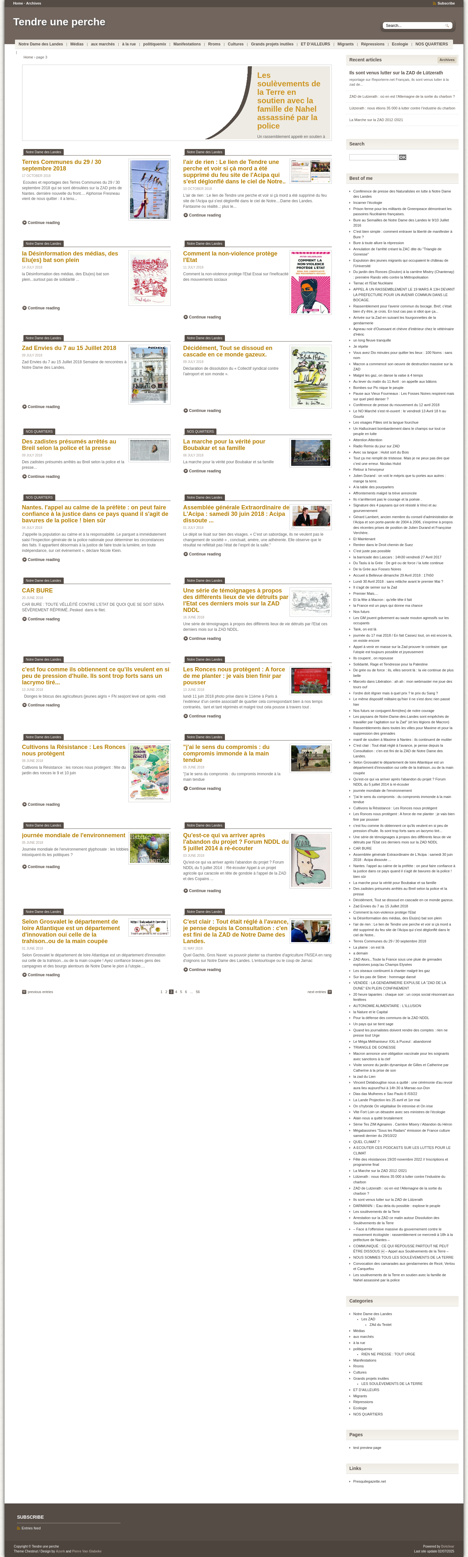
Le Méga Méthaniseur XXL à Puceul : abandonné (392, 1041)
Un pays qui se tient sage (373, 1024)
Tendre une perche (59, 22)
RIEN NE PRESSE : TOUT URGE (388, 1354)
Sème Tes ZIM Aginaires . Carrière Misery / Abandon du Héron (402, 1124)
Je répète (360, 346)
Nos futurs (361, 612)
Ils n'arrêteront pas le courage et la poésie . (387, 499)
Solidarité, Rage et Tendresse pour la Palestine (390, 664)
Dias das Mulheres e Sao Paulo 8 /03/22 (385, 1094)
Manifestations (187, 44)
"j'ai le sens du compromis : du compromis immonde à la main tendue (226, 753)
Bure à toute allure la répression (378, 243)
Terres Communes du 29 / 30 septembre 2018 (61, 165)
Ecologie (400, 44)
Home (18, 3)
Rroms (214, 44)
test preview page (367, 1448)
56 (198, 992)
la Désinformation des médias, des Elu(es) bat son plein (70, 256)
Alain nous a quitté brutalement (378, 1118)
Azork (60, 1551)
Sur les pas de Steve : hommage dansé (384, 977)
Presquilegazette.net (369, 1481)
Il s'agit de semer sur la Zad (375, 587)
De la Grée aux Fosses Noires (377, 569)
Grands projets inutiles (272, 44)
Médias (77, 44)
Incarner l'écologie (367, 203)
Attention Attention (367, 440)
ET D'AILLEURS (315, 44)
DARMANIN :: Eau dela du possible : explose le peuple (396, 1206)
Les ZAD (368, 1319)
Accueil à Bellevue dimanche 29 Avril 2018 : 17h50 (393, 575)
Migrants (345, 44)
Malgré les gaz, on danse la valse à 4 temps (388, 375)
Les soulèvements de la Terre (376, 1212)
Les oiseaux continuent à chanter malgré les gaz (391, 971)
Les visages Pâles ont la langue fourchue (386, 422)
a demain (360, 953)
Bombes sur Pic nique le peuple (378, 388)
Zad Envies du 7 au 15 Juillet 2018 (69, 348)
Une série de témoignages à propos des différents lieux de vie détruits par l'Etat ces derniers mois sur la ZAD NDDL (236, 600)
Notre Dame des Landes (41, 44)
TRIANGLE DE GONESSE (374, 1047)
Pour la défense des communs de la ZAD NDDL (391, 1018)
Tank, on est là (364, 629)
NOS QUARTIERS (431, 44)
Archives (33, 3)
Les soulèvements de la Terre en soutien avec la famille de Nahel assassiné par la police (288, 100)
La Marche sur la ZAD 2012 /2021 (376, 120)
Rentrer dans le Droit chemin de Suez (383, 545)
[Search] (373, 157)
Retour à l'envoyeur (368, 469)
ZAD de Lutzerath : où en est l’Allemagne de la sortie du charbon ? (402, 96)
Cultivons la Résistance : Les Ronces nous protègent (395, 808)
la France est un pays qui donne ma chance (387, 605)
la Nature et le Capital (370, 1012)
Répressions (372, 44)
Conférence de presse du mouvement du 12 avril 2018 (396, 405)
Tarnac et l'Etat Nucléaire (373, 283)
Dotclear (447, 1546)
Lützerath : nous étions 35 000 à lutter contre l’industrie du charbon (402, 108)
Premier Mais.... (365, 593)
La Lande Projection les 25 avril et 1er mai (386, 1100)
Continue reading (44, 222)
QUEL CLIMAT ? (366, 1142)
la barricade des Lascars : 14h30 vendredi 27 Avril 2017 (397, 557)
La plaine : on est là (368, 947)
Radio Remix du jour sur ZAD (376, 446)
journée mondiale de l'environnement (73, 835)
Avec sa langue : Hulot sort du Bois (381, 452)
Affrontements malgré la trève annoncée (385, 493)
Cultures (236, 44)
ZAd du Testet (381, 1325)
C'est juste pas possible (372, 551)
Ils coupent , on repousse (373, 658)
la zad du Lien (364, 1076)
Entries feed (31, 1528)
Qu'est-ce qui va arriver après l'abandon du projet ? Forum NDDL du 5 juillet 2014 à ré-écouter (236, 842)
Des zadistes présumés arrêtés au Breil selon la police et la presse (69, 444)
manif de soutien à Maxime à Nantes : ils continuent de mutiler (402, 739)
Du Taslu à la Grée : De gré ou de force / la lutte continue (398, 563)
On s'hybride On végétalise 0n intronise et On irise (393, 1106)
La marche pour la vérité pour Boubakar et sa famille (224, 444)
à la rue (129, 44)
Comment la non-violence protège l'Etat (384, 912)
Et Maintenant (364, 539)
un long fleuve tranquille (372, 340)
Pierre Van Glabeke (87, 1551)
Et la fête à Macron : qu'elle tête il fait (382, 600)
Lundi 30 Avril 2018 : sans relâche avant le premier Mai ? (398, 581)
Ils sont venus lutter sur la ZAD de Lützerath (396, 72)
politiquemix (154, 44)
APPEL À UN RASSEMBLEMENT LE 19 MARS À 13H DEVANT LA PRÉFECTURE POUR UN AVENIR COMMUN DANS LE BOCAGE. (404, 294)
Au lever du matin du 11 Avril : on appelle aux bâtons (395, 381)
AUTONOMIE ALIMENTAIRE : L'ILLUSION (387, 1006)
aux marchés (103, 44)
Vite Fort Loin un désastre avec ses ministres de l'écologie (399, 1112)
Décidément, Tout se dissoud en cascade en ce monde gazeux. (228, 351)
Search (357, 143)
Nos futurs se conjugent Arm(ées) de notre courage (393, 711)
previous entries (40, 992)
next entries (316, 992)
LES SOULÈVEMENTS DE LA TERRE (392, 1384)
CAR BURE (37, 590)
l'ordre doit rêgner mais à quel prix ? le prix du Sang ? (395, 693)
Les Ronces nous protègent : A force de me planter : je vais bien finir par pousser (234, 676)
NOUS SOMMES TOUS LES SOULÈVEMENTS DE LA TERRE (403, 1257)
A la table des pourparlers (373, 487)
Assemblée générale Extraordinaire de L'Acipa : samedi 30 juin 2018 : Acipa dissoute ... (236, 514)
